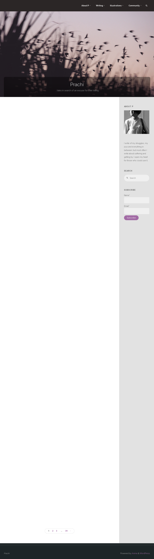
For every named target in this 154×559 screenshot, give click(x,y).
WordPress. (145, 553)
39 (66, 531)
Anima (134, 553)
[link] (147, 6)
